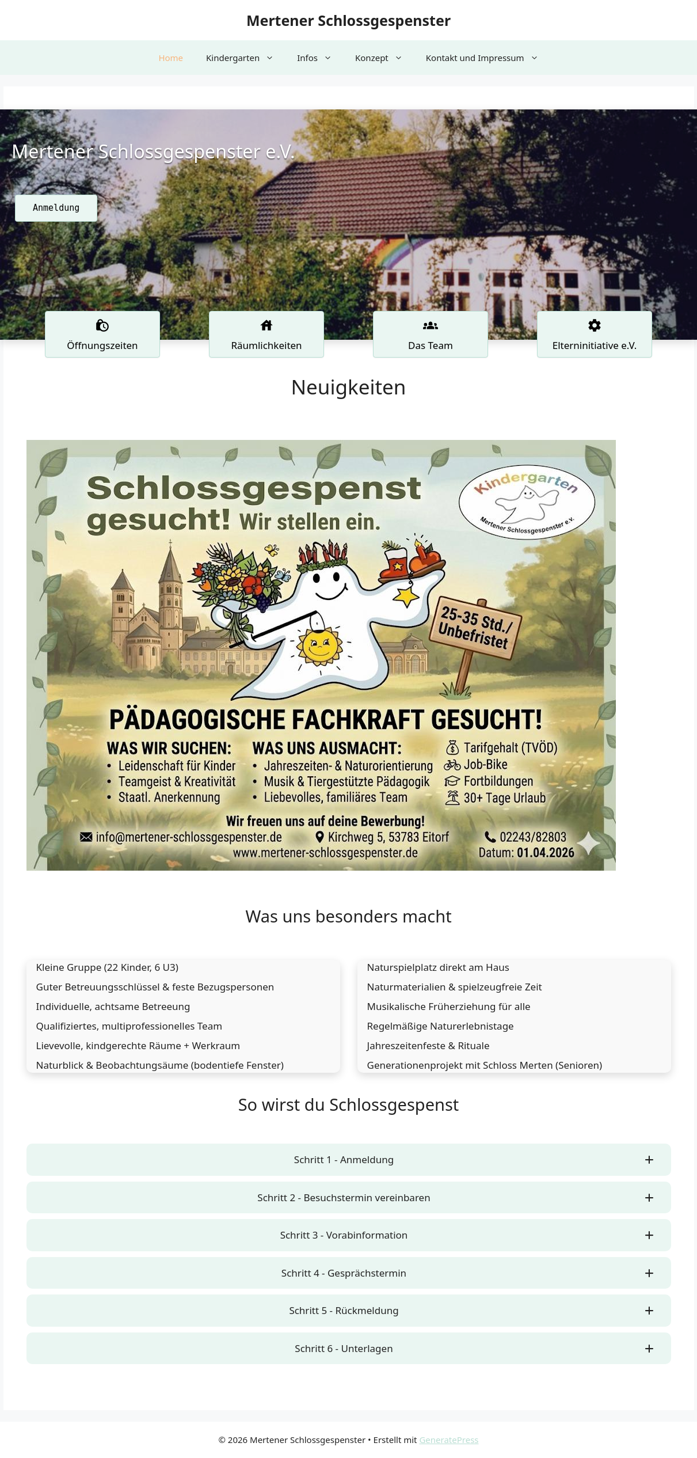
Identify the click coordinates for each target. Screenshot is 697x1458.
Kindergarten (245, 57)
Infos (320, 57)
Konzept (384, 57)
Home (170, 57)
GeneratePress (448, 1439)
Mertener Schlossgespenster (348, 20)
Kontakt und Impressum (488, 57)
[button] (348, 1160)
